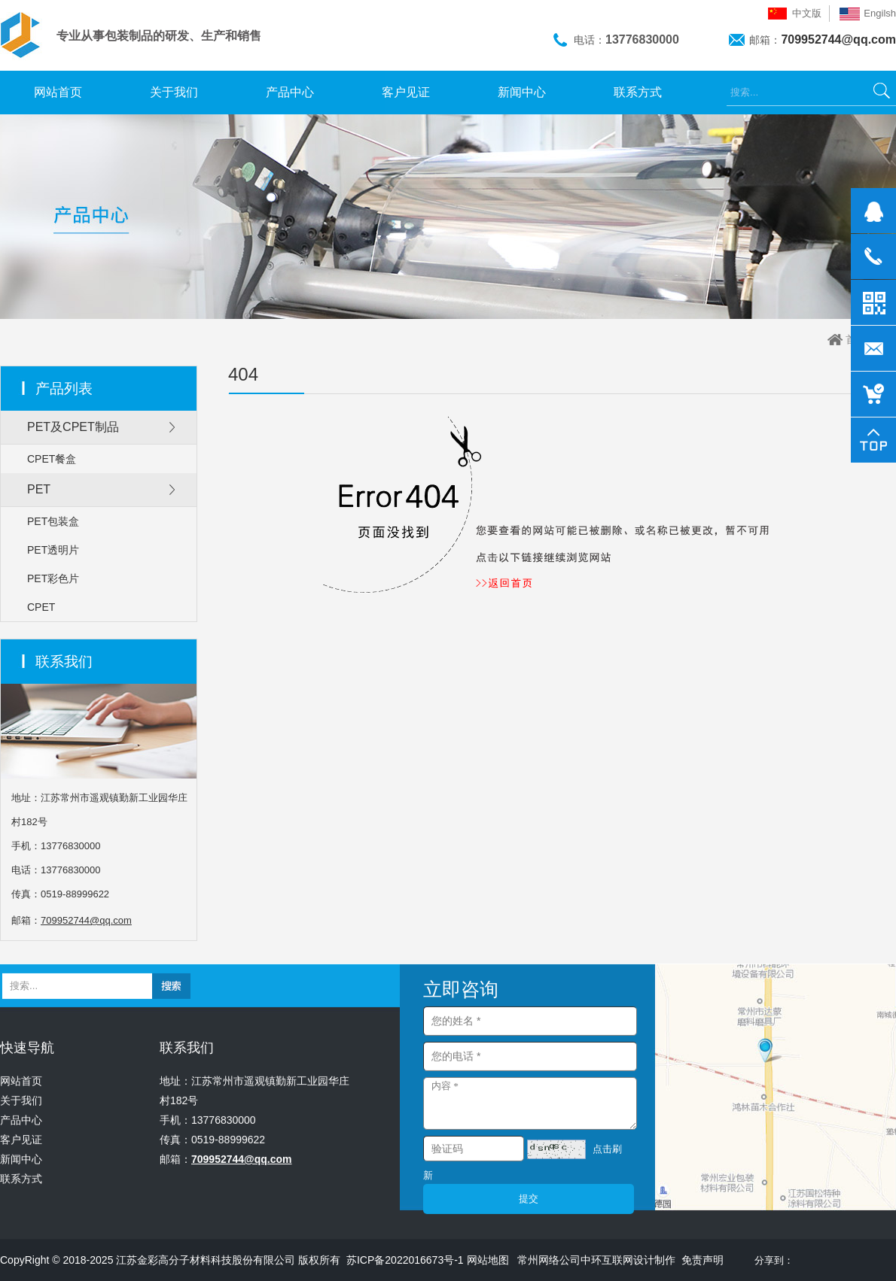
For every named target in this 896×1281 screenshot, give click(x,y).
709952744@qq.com (838, 39)
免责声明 (702, 1260)
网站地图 (488, 1260)
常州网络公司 (549, 1260)
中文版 (806, 13)
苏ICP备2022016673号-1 (405, 1260)
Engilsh (880, 13)
